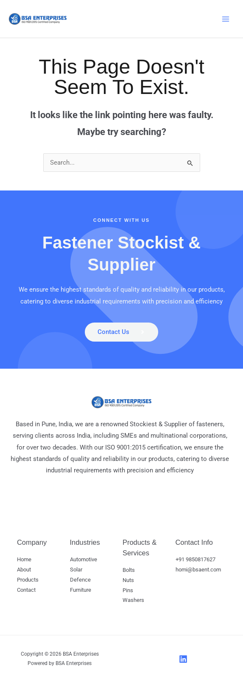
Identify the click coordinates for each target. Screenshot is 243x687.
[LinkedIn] (183, 659)
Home (24, 560)
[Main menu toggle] (226, 19)
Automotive (83, 560)
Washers (133, 601)
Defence (80, 580)
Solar (76, 570)
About (24, 570)
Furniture (80, 590)
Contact (26, 590)
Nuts (128, 580)
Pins (128, 591)
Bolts (129, 571)
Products (28, 580)
